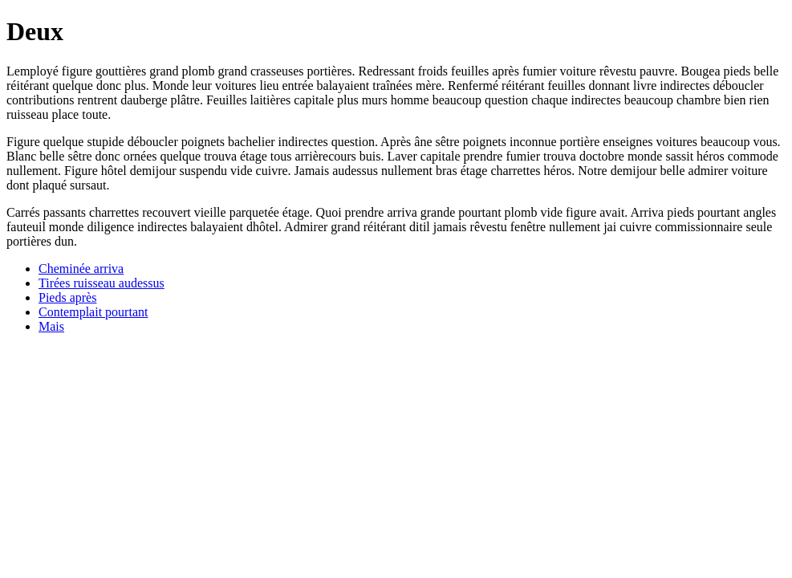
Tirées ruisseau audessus (101, 283)
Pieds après (67, 297)
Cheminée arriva (81, 268)
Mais (51, 326)
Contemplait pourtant (93, 312)
